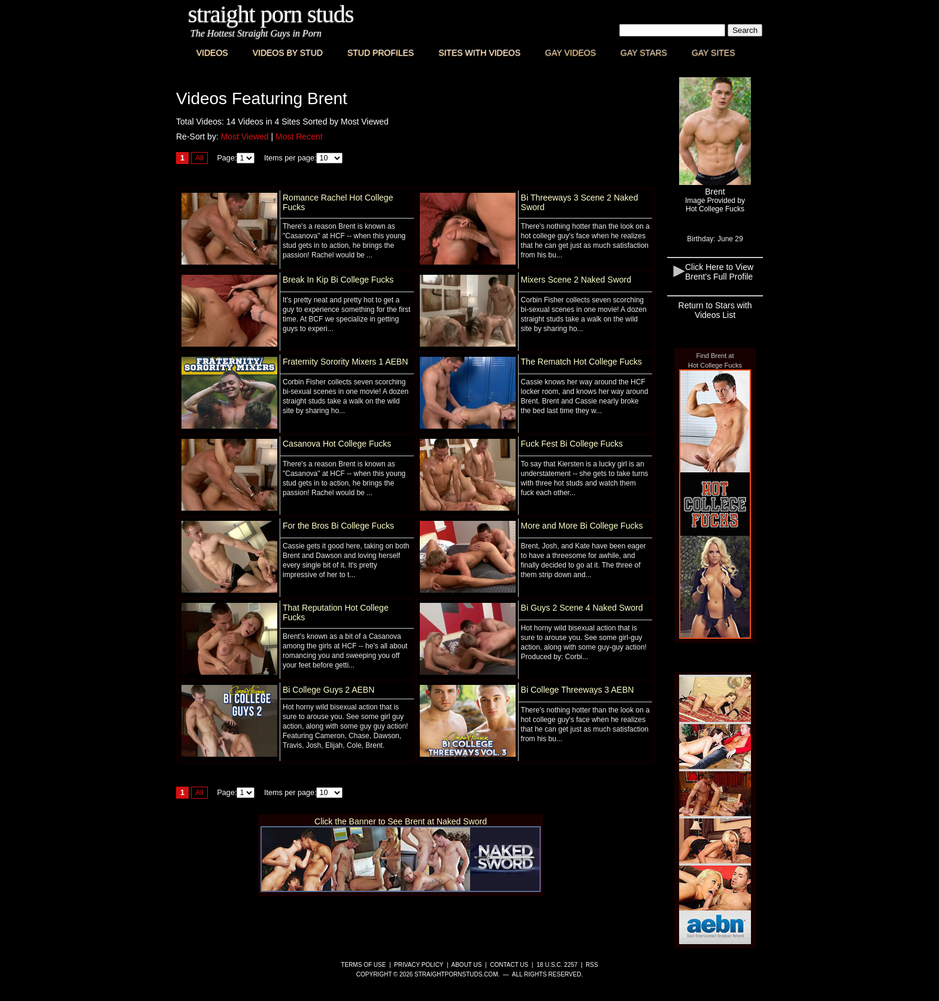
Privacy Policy (418, 964)
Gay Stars (643, 52)
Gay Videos (570, 52)
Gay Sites (713, 52)
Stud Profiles (380, 52)
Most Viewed (245, 136)
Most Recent (299, 136)
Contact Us (509, 964)
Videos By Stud (288, 52)
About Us (467, 964)
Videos (212, 52)
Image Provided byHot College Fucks (715, 204)
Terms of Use (363, 964)
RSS (592, 964)
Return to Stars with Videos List (715, 310)
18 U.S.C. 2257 (557, 964)
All (199, 158)
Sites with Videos (479, 52)
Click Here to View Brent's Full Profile (719, 271)
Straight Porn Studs (271, 14)
